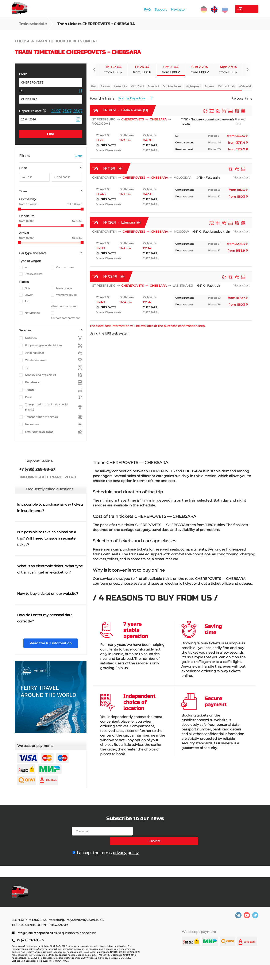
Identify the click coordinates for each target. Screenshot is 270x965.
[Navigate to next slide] (247, 69)
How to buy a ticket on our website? (47, 594)
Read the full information (51, 643)
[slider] (19, 209)
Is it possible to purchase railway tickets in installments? (50, 507)
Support (142, 9)
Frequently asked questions (49, 489)
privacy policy (126, 843)
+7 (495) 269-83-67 (30, 940)
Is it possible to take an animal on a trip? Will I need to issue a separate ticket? (46, 538)
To (20, 91)
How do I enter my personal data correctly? (44, 618)
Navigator (159, 9)
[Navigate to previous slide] (94, 69)
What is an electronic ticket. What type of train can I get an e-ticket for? (50, 569)
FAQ (128, 9)
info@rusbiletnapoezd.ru (35, 933)
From (23, 74)
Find (50, 134)
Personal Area (238, 9)
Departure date (32, 111)
